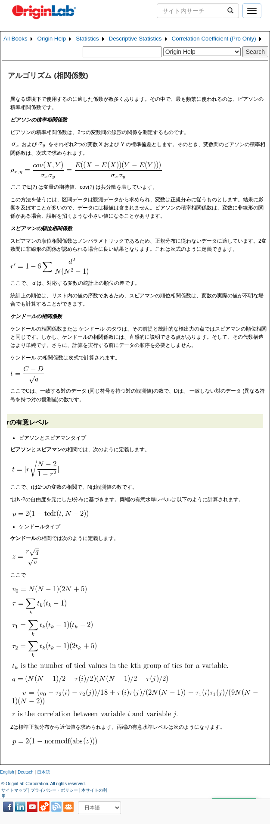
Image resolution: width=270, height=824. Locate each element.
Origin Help (51, 38)
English (7, 772)
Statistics (87, 38)
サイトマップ (14, 790)
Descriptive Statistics (135, 38)
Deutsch (26, 772)
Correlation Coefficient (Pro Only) (214, 38)
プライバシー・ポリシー (54, 790)
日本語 (43, 772)
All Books (15, 38)
